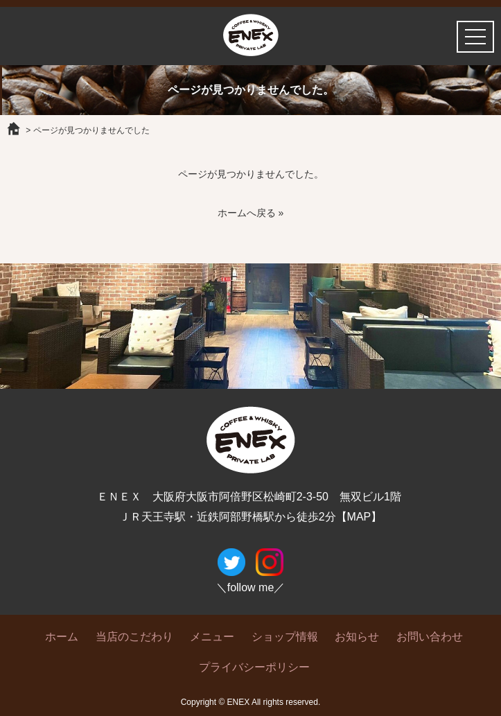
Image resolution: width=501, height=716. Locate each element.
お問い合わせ (429, 637)
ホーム (61, 637)
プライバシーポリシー (254, 667)
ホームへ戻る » (251, 212)
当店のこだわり (134, 637)
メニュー (212, 637)
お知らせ (357, 637)
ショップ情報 (285, 637)
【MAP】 (359, 517)
